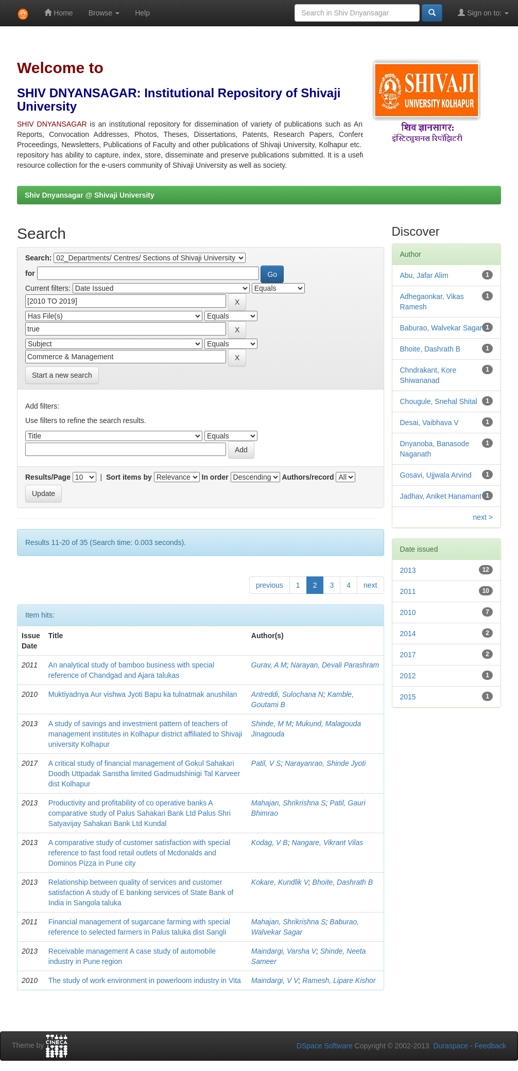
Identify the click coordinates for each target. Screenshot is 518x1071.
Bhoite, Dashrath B (343, 882)
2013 (408, 570)
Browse (104, 13)
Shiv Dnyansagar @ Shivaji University (89, 195)
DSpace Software (325, 1046)
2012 (408, 676)
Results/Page (48, 477)
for (30, 273)
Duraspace (450, 1046)
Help (142, 13)
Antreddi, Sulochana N (287, 694)
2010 (408, 612)
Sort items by (129, 477)
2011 (408, 591)
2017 (408, 655)
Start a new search (62, 375)
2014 (408, 633)
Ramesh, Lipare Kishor (338, 980)
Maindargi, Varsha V (283, 951)
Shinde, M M (271, 723)
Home (58, 12)
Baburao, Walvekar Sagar (441, 328)
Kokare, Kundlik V (279, 882)
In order (215, 477)
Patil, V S (266, 763)
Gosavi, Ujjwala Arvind (436, 475)
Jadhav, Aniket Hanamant (441, 496)
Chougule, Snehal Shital (438, 401)
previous (269, 585)
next (370, 585)
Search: (38, 258)
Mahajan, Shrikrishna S (288, 803)
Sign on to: (483, 12)
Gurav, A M (269, 665)
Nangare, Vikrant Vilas (327, 842)
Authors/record (308, 477)
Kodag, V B (269, 842)
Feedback (490, 1046)
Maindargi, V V (275, 980)
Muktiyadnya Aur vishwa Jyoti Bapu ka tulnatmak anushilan (142, 694)
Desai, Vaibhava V (429, 422)
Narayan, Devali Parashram (334, 665)
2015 (408, 697)
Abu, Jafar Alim (424, 275)
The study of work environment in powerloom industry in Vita (144, 980)
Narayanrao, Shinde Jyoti (325, 763)
